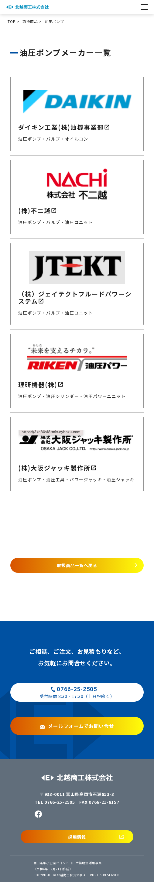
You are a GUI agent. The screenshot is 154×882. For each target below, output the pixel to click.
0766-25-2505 (59, 802)
